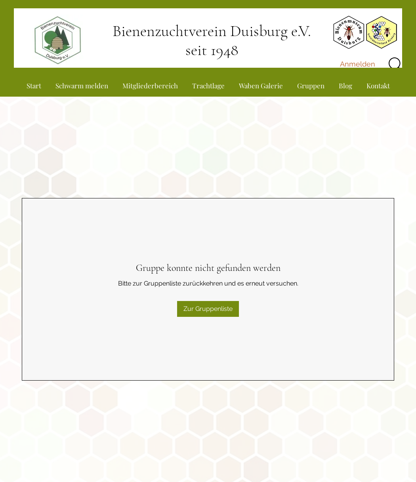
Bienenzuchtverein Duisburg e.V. (212, 30)
